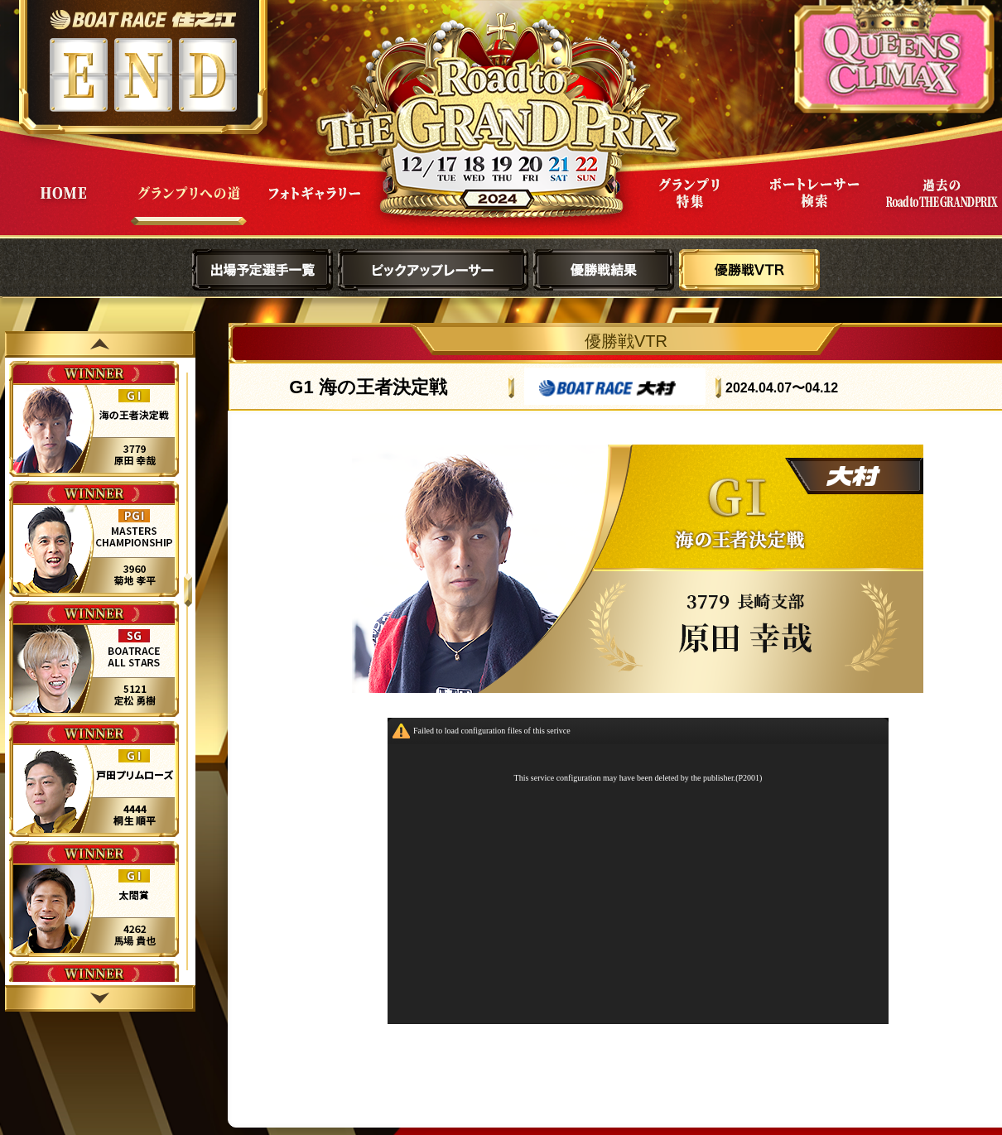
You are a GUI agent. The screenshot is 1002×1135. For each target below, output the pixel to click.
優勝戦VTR (749, 270)
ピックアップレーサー (433, 270)
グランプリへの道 (189, 205)
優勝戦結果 (603, 270)
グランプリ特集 (689, 205)
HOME (63, 205)
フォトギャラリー (314, 205)
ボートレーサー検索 (815, 205)
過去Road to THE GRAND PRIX (941, 205)
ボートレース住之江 (143, 19)
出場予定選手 (262, 270)
